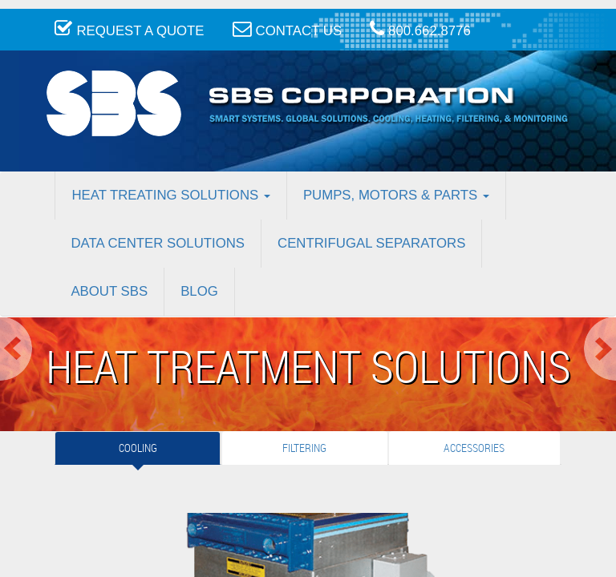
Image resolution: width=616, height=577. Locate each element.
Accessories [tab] (474, 447)
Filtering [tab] (304, 447)
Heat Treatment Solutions (308, 366)
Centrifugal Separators (371, 243)
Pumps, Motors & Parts (396, 195)
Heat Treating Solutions (170, 195)
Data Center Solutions (158, 243)
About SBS (109, 291)
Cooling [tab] (138, 447)
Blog (199, 291)
